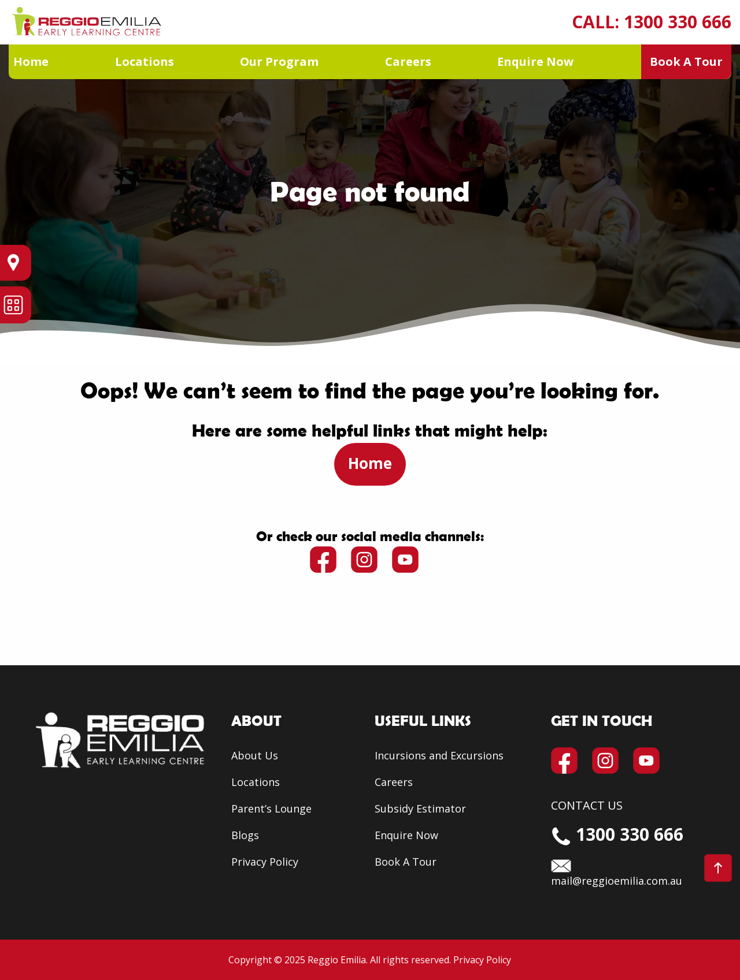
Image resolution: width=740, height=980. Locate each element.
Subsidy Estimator (420, 808)
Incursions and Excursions (439, 755)
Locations (144, 61)
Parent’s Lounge (271, 808)
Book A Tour (686, 61)
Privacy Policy (264, 862)
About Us (254, 755)
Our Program (279, 61)
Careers (408, 61)
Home (31, 61)
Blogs (245, 835)
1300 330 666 (677, 21)
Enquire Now (535, 61)
